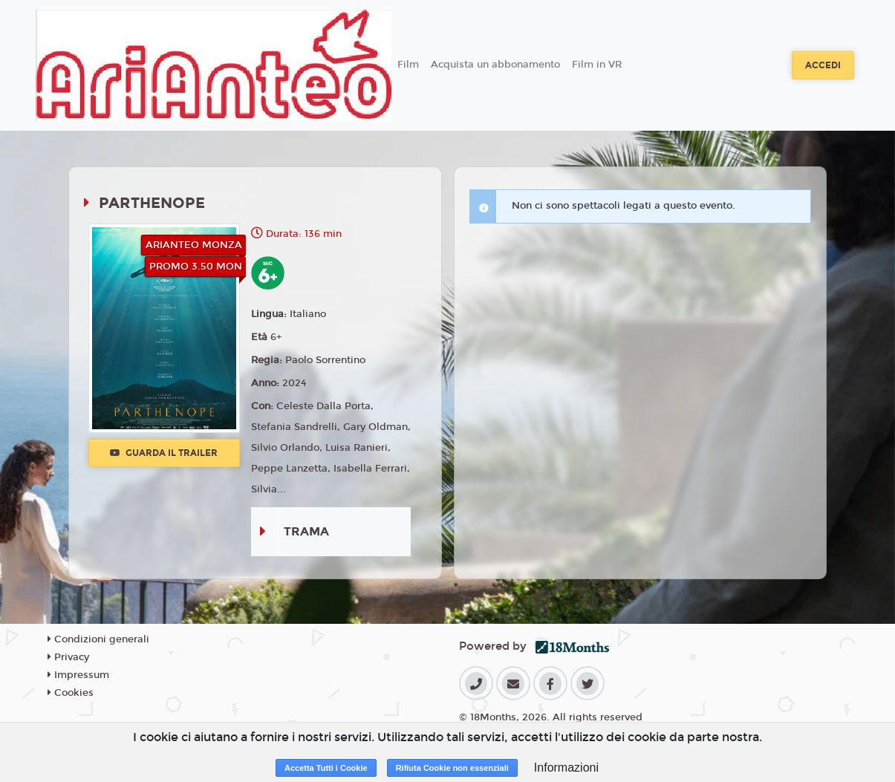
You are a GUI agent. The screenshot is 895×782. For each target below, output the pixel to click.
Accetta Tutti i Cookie (326, 767)
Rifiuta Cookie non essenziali (452, 767)
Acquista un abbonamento (495, 65)
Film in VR (597, 65)
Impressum (78, 675)
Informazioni (566, 767)
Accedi (823, 65)
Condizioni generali (98, 639)
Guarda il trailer (164, 453)
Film (408, 65)
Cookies (71, 693)
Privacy (68, 657)
